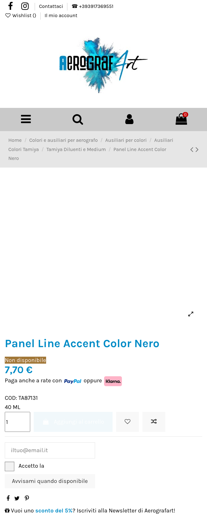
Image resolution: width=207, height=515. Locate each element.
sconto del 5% (53, 510)
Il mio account (61, 15)
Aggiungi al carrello (73, 421)
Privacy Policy (63, 465)
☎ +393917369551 (93, 6)
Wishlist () (21, 15)
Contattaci (51, 6)
